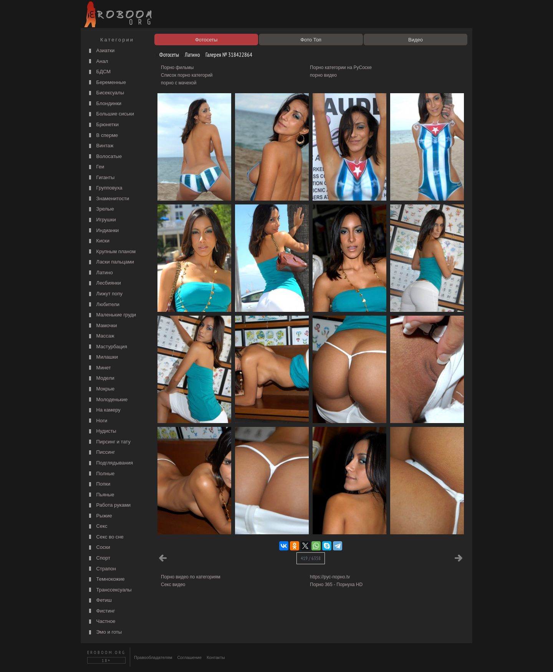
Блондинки (104, 103)
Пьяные (100, 495)
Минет (99, 368)
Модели (100, 378)
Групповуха (105, 188)
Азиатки (100, 51)
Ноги (97, 421)
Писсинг (101, 452)
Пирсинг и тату (109, 442)
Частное (101, 621)
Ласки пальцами (110, 262)
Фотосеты (166, 54)
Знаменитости (108, 199)
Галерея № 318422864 (226, 54)
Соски (98, 547)
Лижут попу (105, 294)
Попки (98, 484)
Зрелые (100, 209)
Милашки (102, 357)
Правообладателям (153, 657)
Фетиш (99, 600)
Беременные (106, 82)
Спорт (98, 558)
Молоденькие (107, 400)
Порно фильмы (177, 67)
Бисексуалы (105, 93)
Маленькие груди (111, 315)
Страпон (101, 569)
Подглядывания (110, 463)
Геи (95, 167)
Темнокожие (106, 579)
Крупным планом (111, 252)
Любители (103, 304)
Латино (100, 273)
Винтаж (100, 146)
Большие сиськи (110, 114)
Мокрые (100, 389)
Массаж (100, 336)
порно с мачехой (178, 83)
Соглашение (189, 657)
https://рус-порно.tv (330, 577)
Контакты (216, 657)
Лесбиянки (104, 283)
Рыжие (99, 516)
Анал (97, 61)
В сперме (102, 135)
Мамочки (102, 326)
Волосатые (104, 156)
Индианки (103, 230)
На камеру (104, 410)
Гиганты (100, 178)
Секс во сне (105, 537)
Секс (97, 526)
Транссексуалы (109, 590)
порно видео (323, 75)
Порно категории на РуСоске (341, 67)
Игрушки (101, 220)
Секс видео (173, 584)
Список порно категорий (187, 75)
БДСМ (99, 72)
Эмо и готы (104, 632)
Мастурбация (107, 347)
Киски (98, 241)
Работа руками (109, 505)
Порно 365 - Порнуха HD (336, 584)
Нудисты (101, 431)
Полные (100, 474)
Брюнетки (103, 125)
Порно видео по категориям (190, 577)
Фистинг (101, 611)
